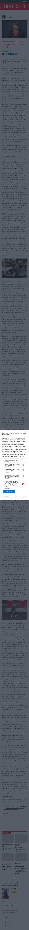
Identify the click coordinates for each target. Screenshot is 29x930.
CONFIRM (9, 491)
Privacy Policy (23, 497)
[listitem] (14, 461)
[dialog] (14, 465)
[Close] (26, 433)
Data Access (14, 497)
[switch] (23, 465)
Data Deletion (5, 497)
